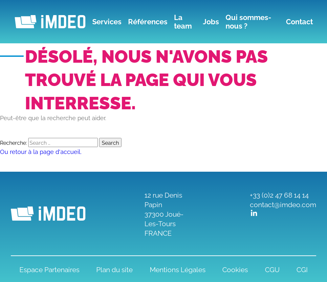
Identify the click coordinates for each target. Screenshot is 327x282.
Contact (299, 21)
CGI (302, 269)
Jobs (211, 21)
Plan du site (114, 269)
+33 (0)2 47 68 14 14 (279, 194)
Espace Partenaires (49, 269)
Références (147, 21)
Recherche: (13, 142)
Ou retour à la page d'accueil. (40, 151)
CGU (272, 269)
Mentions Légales (178, 269)
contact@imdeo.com (283, 204)
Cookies (235, 269)
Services (106, 21)
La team (183, 21)
